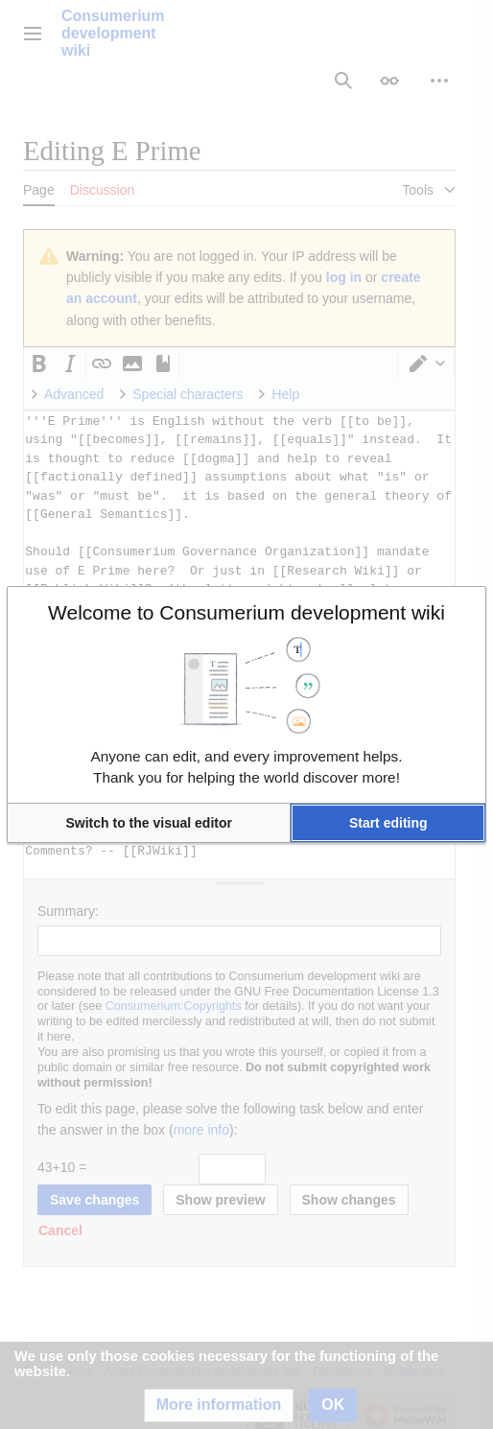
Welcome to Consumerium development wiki (246, 612)
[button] (149, 823)
